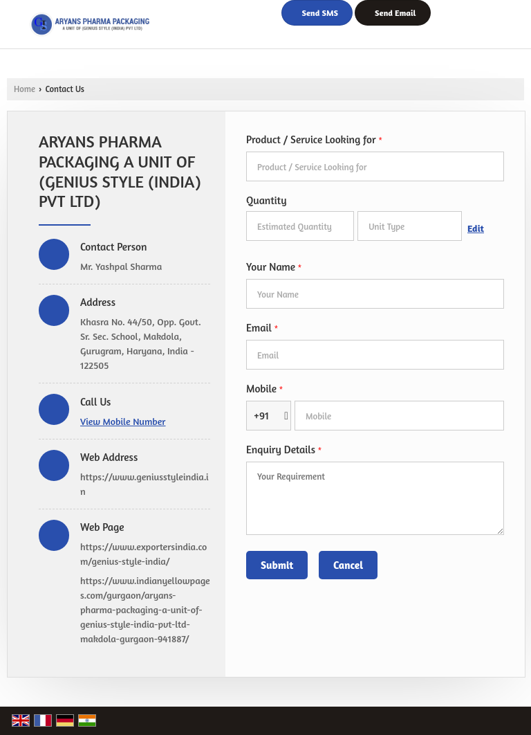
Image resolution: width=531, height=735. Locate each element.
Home (24, 89)
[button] (123, 421)
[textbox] (409, 226)
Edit (475, 228)
